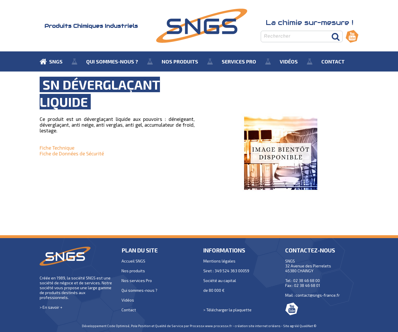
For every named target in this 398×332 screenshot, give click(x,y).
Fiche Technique (57, 147)
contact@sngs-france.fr (317, 295)
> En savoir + (51, 307)
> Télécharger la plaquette (227, 309)
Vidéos (127, 300)
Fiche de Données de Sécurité (72, 153)
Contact (128, 309)
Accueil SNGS (133, 260)
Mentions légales (219, 260)
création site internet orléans (258, 326)
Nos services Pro (136, 280)
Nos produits (133, 270)
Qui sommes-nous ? (139, 290)
